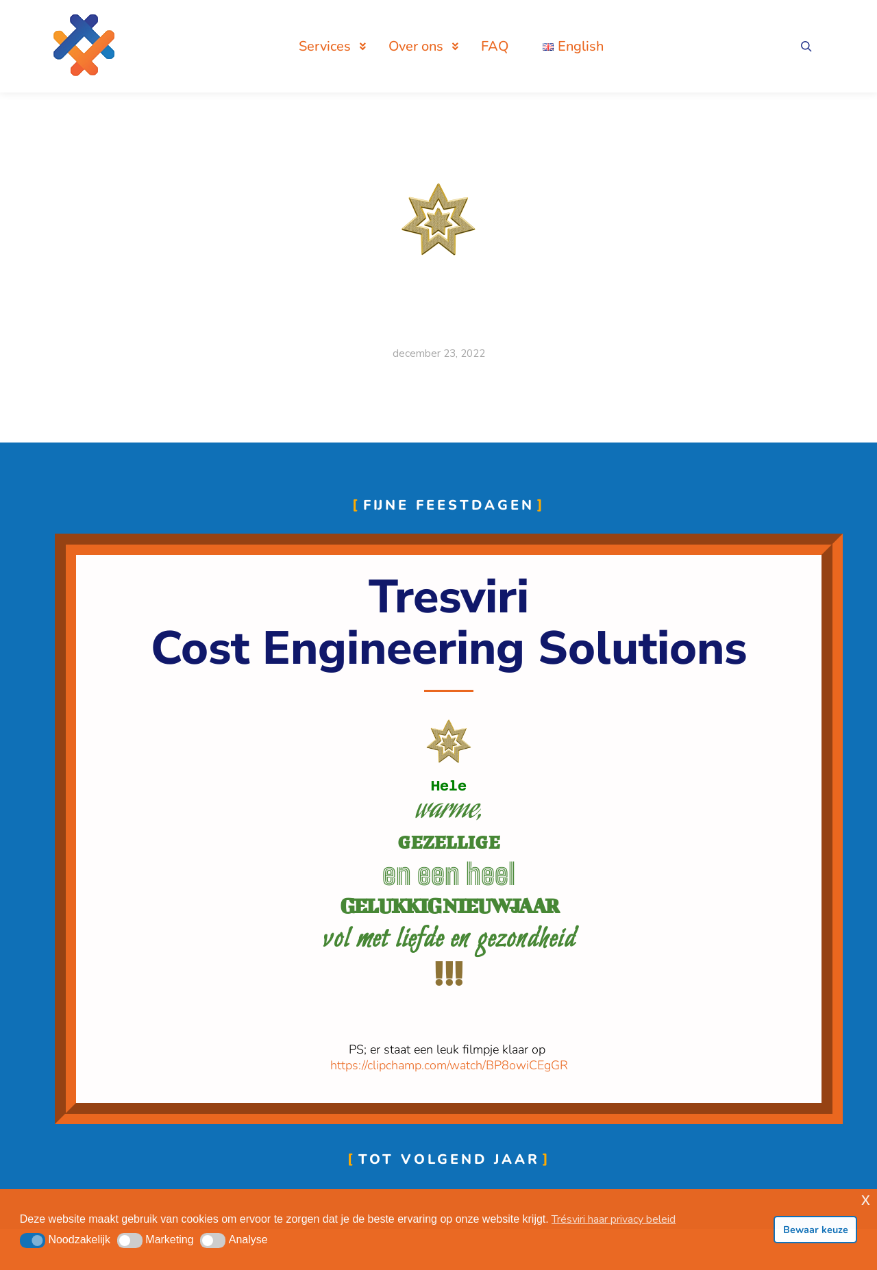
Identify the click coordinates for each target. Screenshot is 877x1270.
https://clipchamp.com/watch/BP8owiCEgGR (449, 1065)
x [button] (865, 1199)
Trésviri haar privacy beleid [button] (614, 1219)
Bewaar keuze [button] (815, 1229)
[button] (32, 1240)
